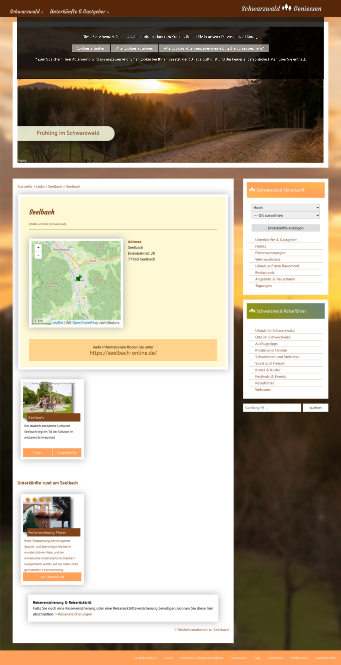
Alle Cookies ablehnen (134, 48)
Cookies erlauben (91, 48)
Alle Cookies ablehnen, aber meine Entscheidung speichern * (214, 48)
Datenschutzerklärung (239, 36)
